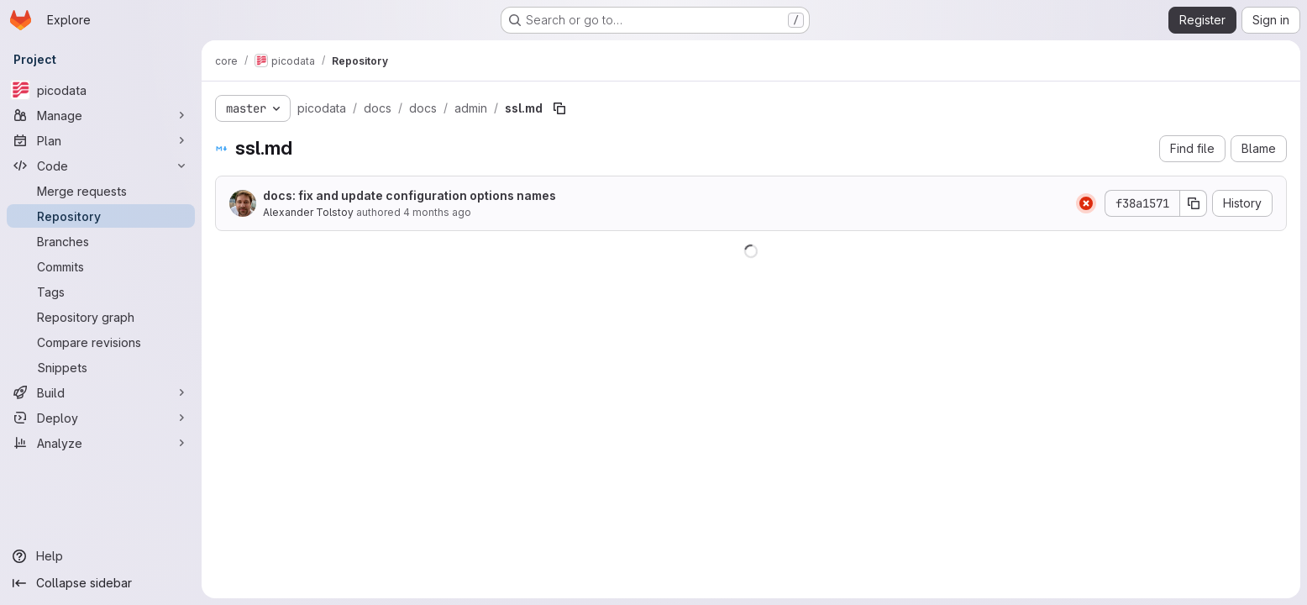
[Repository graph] (101, 317)
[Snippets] (101, 367)
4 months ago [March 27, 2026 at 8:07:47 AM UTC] (437, 212)
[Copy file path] (559, 108)
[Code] (101, 165)
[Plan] (101, 140)
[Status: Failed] (1086, 203)
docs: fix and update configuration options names (409, 195)
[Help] (101, 556)
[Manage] (101, 115)
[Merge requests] (101, 191)
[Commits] (101, 266)
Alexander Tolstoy (308, 212)
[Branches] (101, 241)
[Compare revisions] (101, 342)
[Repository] (101, 216)
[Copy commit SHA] (1193, 203)
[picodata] (101, 90)
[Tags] (101, 291)
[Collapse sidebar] (101, 583)
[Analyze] (101, 443)
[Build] (101, 392)
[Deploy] (101, 417)
